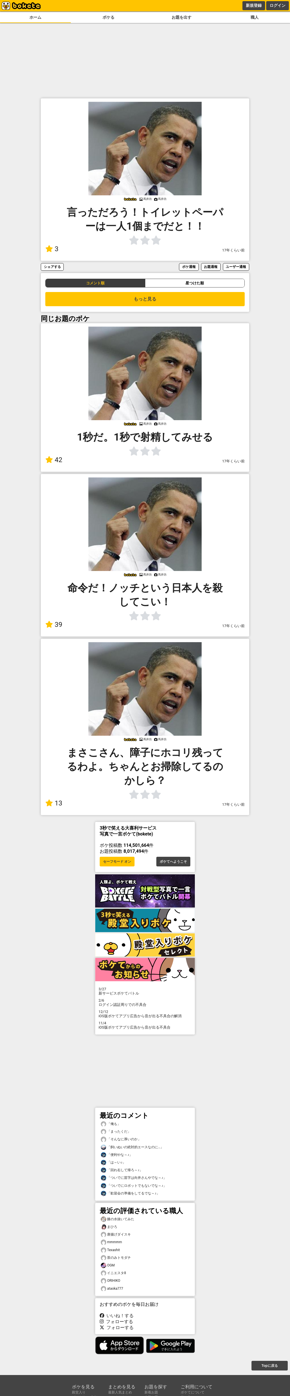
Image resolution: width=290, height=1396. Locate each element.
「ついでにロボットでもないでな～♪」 (134, 1185)
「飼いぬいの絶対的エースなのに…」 (132, 1147)
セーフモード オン (117, 862)
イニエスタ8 (113, 1273)
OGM (108, 1265)
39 (53, 625)
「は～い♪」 (113, 1162)
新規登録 (254, 5)
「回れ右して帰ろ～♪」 (122, 1170)
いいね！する (117, 1315)
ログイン (277, 5)
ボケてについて (192, 1392)
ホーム (35, 17)
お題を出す (181, 17)
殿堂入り (79, 1392)
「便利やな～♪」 (117, 1155)
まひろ (109, 1227)
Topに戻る (269, 1366)
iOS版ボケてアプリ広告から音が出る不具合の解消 (145, 1014)
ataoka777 (112, 1288)
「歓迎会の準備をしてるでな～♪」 (130, 1193)
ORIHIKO (110, 1280)
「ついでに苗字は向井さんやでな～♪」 (134, 1178)
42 (53, 460)
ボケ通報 (189, 266)
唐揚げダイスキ (116, 1234)
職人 (255, 17)
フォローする (116, 1321)
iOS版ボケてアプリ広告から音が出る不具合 (145, 1025)
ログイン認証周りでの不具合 (145, 1002)
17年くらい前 (233, 250)
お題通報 (211, 266)
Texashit (110, 1250)
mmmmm (111, 1242)
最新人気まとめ (120, 1392)
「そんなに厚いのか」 (121, 1139)
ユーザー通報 (236, 266)
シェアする (52, 266)
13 (53, 803)
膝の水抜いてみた (117, 1219)
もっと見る (145, 299)
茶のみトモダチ (116, 1257)
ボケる (108, 17)
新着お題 (151, 1392)
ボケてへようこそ (173, 862)
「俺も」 (111, 1124)
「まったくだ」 (116, 1131)
